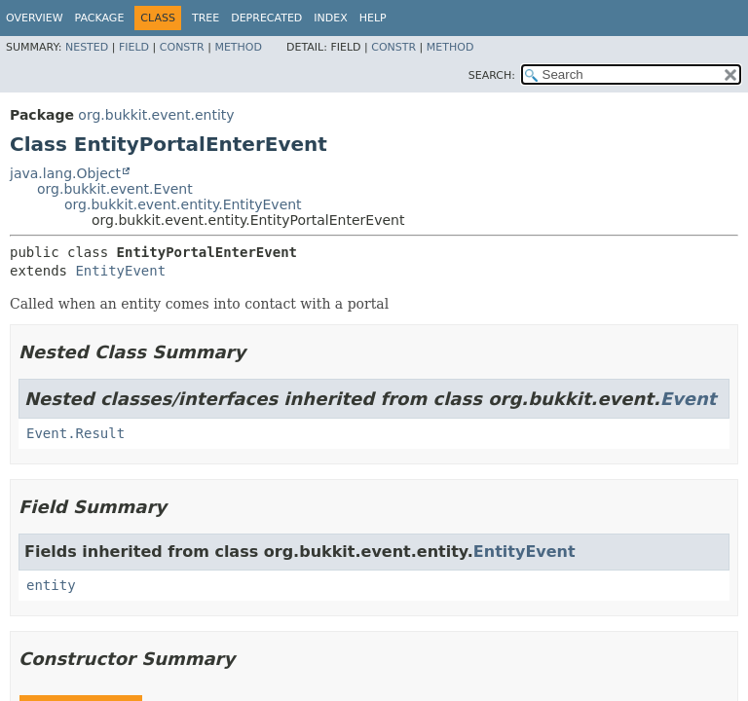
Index (330, 18)
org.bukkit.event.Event (115, 189)
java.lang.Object (65, 173)
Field (134, 47)
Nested (86, 47)
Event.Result (75, 433)
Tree (205, 18)
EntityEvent (120, 270)
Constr (182, 47)
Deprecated (266, 18)
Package (100, 18)
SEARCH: (491, 75)
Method (238, 47)
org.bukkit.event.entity (156, 115)
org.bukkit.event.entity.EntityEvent (183, 204)
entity (51, 585)
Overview (34, 18)
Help (373, 18)
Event (688, 398)
